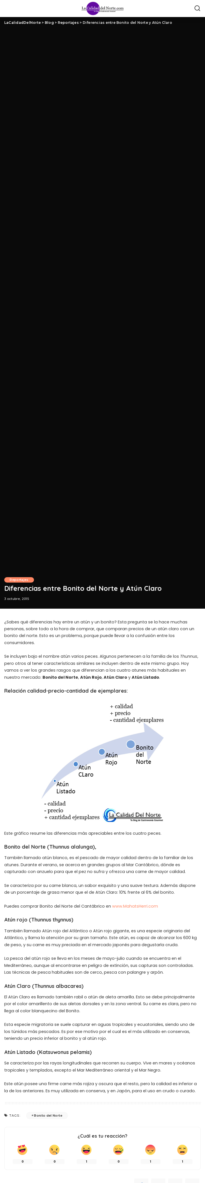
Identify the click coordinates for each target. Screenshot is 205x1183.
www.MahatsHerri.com (135, 906)
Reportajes (19, 580)
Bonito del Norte (48, 1115)
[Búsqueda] (197, 8)
